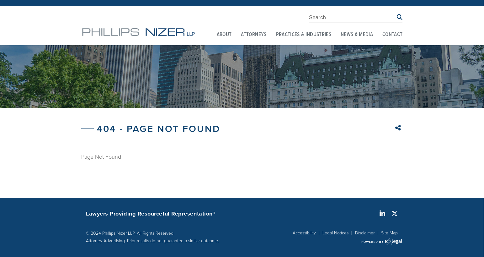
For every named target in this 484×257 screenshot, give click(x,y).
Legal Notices (335, 233)
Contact (392, 35)
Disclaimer (365, 233)
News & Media (357, 35)
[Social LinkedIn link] (382, 214)
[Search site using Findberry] (399, 17)
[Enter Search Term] (353, 18)
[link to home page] (138, 32)
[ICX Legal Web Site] (381, 241)
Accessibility (304, 233)
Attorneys (253, 35)
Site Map (389, 233)
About (224, 35)
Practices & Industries (303, 35)
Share (398, 128)
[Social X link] (394, 214)
